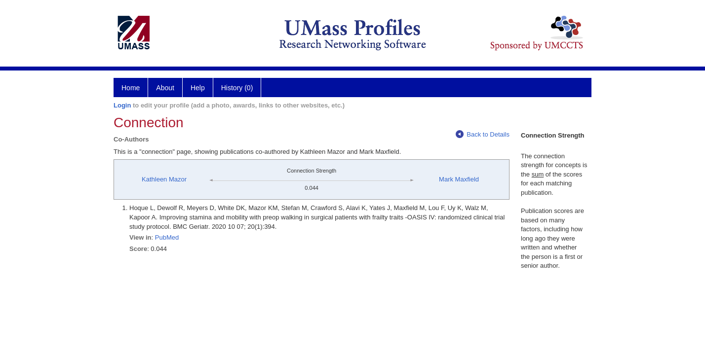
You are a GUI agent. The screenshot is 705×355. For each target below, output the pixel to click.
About (165, 88)
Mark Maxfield (459, 179)
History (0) (237, 88)
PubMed (167, 237)
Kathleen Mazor (164, 179)
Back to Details (482, 134)
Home (130, 88)
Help (198, 88)
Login (122, 105)
